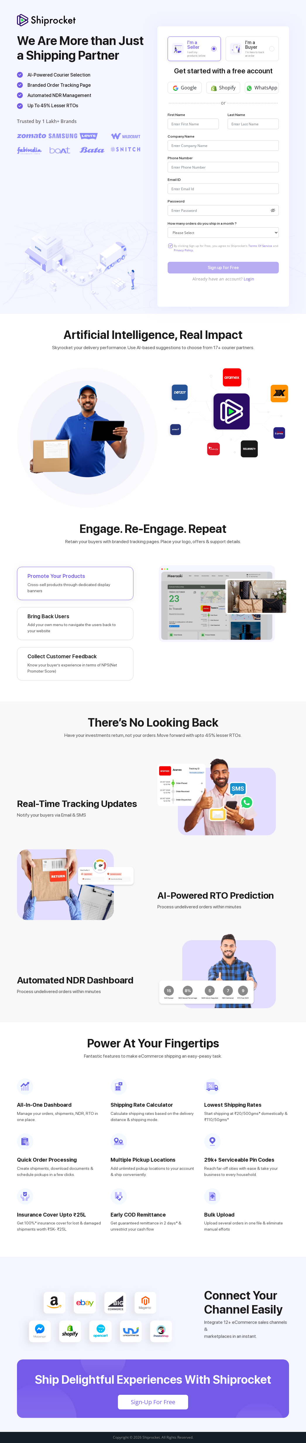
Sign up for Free (223, 267)
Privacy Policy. (184, 250)
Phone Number (180, 158)
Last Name (236, 115)
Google (185, 87)
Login (249, 279)
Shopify (223, 87)
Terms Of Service (260, 246)
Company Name (181, 136)
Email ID (174, 180)
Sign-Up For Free (153, 1402)
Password (176, 201)
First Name (176, 115)
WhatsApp (261, 87)
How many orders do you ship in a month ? (202, 223)
